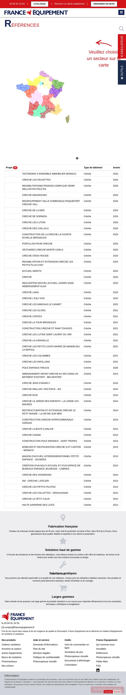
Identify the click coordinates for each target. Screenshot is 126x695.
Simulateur (122, 46)
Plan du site (39, 649)
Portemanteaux (9, 661)
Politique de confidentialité (46, 657)
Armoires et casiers (11, 649)
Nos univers (8, 665)
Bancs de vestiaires (11, 657)
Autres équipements (12, 653)
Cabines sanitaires (11, 644)
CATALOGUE (40, 4)
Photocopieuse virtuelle (45, 661)
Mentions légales (41, 653)
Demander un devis (103, 4)
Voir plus (117, 692)
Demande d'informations (45, 644)
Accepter (108, 692)
